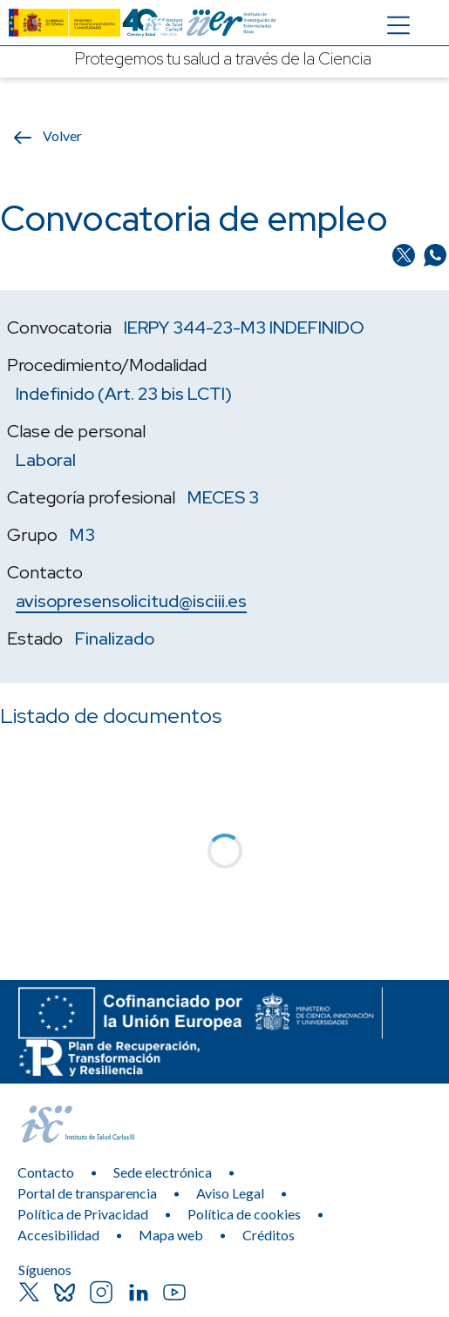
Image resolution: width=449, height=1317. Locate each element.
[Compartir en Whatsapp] (435, 253)
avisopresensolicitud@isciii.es (131, 601)
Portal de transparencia (87, 1193)
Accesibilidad (58, 1234)
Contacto (45, 1172)
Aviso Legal (230, 1193)
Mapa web (171, 1234)
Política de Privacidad (82, 1214)
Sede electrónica (162, 1172)
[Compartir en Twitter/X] (405, 253)
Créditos (268, 1234)
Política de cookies (244, 1214)
